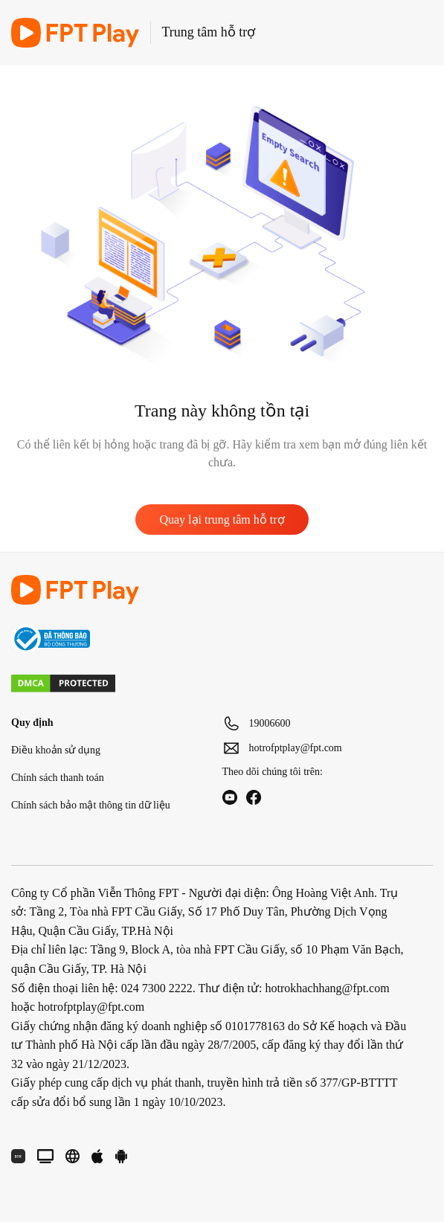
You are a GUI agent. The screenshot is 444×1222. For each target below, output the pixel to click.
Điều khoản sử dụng (55, 750)
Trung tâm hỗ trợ (209, 32)
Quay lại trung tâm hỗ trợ (221, 519)
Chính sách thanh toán (57, 777)
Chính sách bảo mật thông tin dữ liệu (90, 805)
